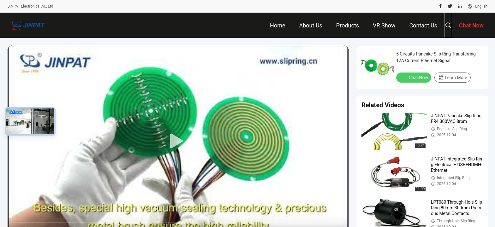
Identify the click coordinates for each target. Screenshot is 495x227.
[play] (178, 141)
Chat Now (414, 77)
